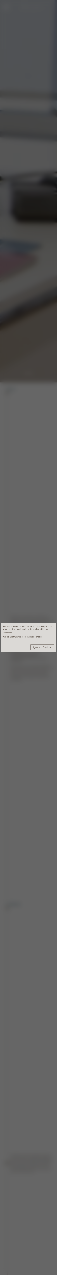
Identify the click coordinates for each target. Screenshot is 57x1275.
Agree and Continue (42, 647)
